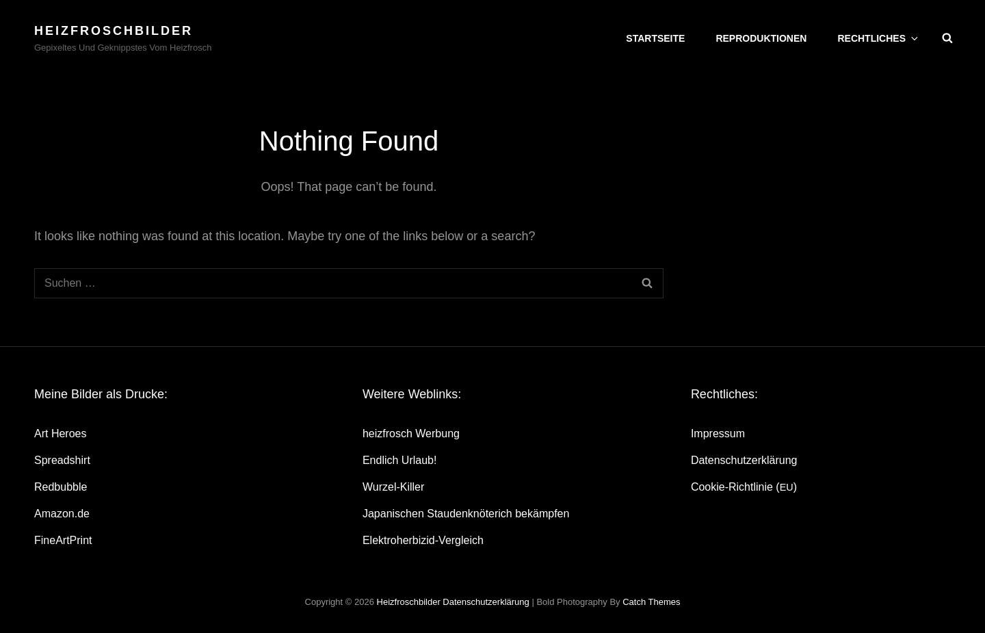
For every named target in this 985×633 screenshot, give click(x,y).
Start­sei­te (655, 38)
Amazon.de (62, 513)
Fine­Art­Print (63, 540)
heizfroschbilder (113, 31)
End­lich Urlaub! (400, 460)
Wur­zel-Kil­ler (393, 487)
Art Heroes (60, 433)
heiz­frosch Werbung (411, 433)
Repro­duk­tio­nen (760, 38)
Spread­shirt (62, 460)
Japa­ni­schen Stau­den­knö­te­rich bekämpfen (466, 513)
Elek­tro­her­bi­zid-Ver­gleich (423, 540)
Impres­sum (718, 433)
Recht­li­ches (878, 38)
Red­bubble (60, 487)
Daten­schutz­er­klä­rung (744, 460)
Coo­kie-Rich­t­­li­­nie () (744, 487)
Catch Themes (651, 602)
